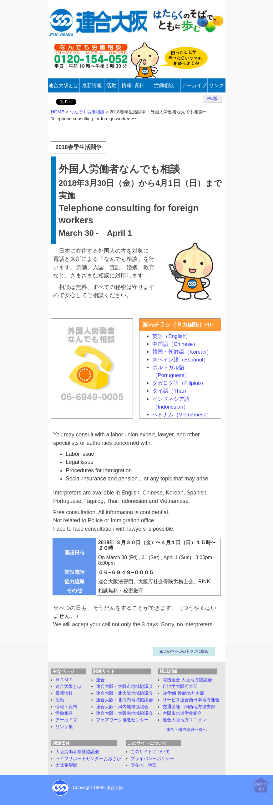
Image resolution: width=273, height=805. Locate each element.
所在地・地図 (143, 765)
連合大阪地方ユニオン (184, 719)
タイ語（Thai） (170, 391)
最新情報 (64, 693)
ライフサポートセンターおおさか (88, 758)
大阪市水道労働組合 (182, 713)
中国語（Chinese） (175, 344)
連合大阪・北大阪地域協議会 (124, 693)
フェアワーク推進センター (122, 719)
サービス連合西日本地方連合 (191, 699)
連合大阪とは (68, 686)
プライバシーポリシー (152, 758)
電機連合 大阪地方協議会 (187, 679)
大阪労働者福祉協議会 (77, 751)
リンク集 (64, 726)
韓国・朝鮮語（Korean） (182, 352)
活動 (59, 699)
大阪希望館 (66, 765)
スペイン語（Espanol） (180, 360)
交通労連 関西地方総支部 (189, 706)
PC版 (212, 98)
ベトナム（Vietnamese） (182, 415)
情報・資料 (66, 706)
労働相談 (64, 713)
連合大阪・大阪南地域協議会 (124, 713)
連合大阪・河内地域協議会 (122, 706)
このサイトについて (150, 751)
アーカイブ (66, 719)
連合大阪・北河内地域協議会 (124, 699)
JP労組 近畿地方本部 (183, 693)
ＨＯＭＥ (64, 679)
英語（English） (171, 336)
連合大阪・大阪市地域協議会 (124, 686)
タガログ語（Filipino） (179, 383)
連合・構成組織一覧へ (186, 729)
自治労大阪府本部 (180, 686)
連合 (100, 679)
